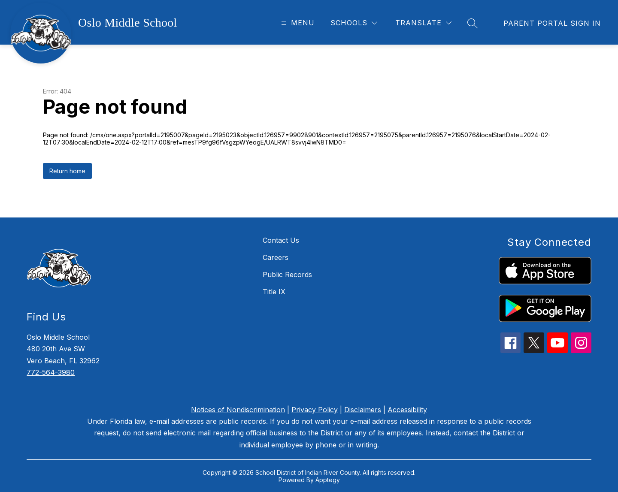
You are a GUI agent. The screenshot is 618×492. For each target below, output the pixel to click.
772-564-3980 (51, 372)
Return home (67, 171)
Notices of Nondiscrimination (238, 409)
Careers (275, 257)
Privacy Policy (314, 409)
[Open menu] (297, 23)
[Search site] (472, 23)
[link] (552, 23)
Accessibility (407, 409)
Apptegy (327, 479)
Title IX (274, 291)
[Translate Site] (423, 23)
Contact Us (281, 240)
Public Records (287, 274)
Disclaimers (362, 409)
